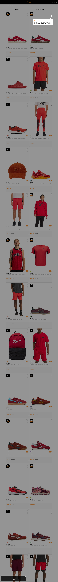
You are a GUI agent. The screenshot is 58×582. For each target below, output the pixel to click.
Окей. (14, 579)
